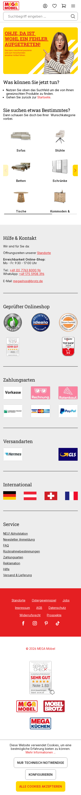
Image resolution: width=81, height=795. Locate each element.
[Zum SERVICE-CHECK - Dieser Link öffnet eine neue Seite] (40, 678)
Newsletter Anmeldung (19, 539)
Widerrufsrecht (30, 615)
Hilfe (6, 569)
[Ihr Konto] (45, 5)
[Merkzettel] (54, 5)
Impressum (22, 608)
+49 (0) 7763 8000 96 (25, 270)
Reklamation (11, 563)
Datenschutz (57, 608)
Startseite (43, 97)
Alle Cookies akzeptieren (40, 786)
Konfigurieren (41, 774)
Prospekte (54, 615)
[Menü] (73, 5)
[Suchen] (72, 16)
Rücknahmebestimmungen (21, 551)
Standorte (44, 253)
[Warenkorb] (63, 5)
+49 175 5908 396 (31, 274)
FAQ (6, 545)
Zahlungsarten (13, 557)
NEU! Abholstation (15, 533)
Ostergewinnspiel (44, 600)
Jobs (66, 600)
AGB (39, 608)
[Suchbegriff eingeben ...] (40, 16)
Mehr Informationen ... (41, 752)
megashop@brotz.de (28, 281)
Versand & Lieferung (17, 575)
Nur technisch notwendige (40, 762)
